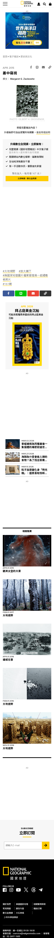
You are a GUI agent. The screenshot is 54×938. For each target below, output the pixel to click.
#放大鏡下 (25, 271)
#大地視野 (9, 271)
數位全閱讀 (8, 913)
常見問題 (7, 908)
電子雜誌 (14, 56)
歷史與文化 (26, 56)
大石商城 (20, 913)
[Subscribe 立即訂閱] (45, 845)
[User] (38, 4)
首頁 (5, 56)
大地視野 (8, 615)
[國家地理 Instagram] (11, 890)
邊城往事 (8, 659)
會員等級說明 (43, 132)
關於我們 (7, 904)
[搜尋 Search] (44, 4)
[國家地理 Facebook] (4, 890)
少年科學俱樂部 (11, 917)
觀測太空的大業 (12, 571)
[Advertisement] (27, 234)
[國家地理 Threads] (33, 890)
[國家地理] (27, 6)
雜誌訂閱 (38, 908)
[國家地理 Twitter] (26, 890)
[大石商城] (50, 4)
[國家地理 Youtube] (18, 890)
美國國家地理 (22, 904)
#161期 (7, 284)
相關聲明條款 (40, 904)
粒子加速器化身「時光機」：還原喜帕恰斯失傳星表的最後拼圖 (34, 473)
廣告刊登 (20, 908)
